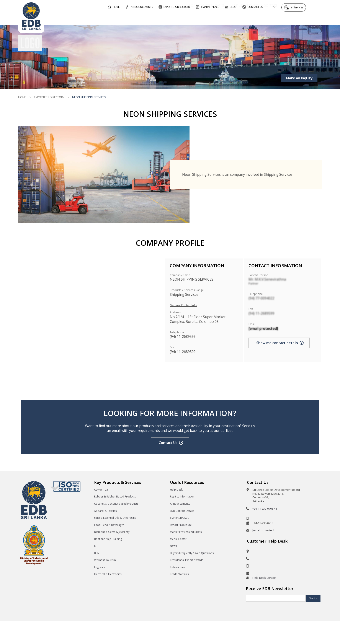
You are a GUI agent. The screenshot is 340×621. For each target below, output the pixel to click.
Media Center (178, 539)
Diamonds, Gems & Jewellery (111, 532)
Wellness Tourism (105, 560)
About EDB (283, 18)
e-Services (298, 7)
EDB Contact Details (182, 511)
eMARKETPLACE (179, 518)
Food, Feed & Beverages (109, 525)
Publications (177, 567)
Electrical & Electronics (107, 574)
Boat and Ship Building (108, 539)
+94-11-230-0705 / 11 (265, 508)
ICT (96, 546)
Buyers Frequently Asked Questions (192, 553)
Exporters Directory (49, 97)
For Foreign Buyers (194, 18)
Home (22, 97)
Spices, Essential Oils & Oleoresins (115, 518)
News (173, 546)
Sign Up (313, 598)
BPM (97, 553)
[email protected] (263, 328)
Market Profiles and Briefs (186, 532)
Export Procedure (181, 525)
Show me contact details (277, 342)
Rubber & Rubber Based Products (115, 496)
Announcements (180, 504)
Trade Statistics (179, 574)
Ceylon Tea (101, 489)
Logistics (99, 567)
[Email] (276, 598)
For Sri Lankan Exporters (242, 18)
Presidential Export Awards (186, 560)
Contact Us (168, 442)
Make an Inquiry (299, 78)
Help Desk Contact (264, 578)
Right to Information (182, 496)
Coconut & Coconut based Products (116, 504)
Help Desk (176, 489)
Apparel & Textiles (105, 511)
